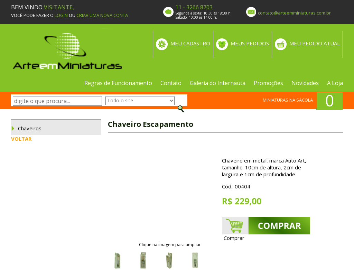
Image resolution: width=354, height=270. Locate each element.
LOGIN (61, 15)
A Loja (335, 83)
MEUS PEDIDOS (250, 43)
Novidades (305, 83)
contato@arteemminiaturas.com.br (294, 13)
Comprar (234, 237)
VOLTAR (21, 138)
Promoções (268, 83)
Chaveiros (29, 128)
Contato (170, 83)
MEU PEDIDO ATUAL (314, 43)
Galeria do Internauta (217, 83)
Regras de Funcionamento (118, 83)
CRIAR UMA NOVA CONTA (102, 15)
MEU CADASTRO (190, 43)
